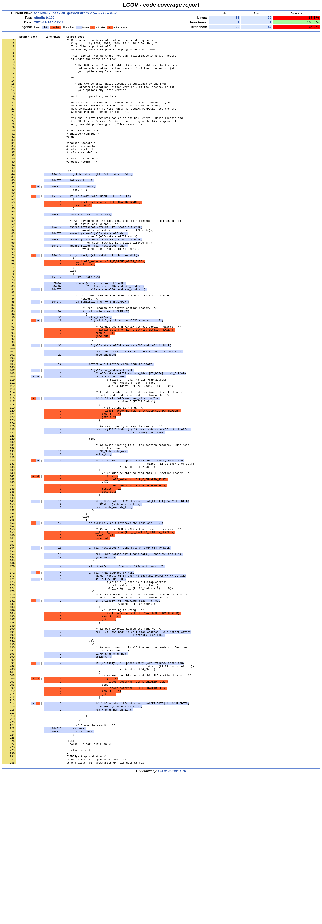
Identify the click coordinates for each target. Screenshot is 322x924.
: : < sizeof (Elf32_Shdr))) (78, 475)
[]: (48, 217)
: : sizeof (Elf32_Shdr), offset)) (98, 549)
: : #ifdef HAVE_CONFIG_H (50, 150)
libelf (54, 13)
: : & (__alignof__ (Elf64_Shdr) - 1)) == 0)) (87, 699)
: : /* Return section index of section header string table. (78, 41)
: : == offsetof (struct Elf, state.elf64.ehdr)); (78, 284)
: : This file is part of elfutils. (61, 49)
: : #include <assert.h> (49, 164)
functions (111, 13)
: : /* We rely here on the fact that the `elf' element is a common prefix (91, 258)
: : (34, 56)
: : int (36, 198)
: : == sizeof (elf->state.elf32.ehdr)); (70, 277)
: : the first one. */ (65, 531)
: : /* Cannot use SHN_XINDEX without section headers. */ (91, 385)
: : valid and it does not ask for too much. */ (86, 467)
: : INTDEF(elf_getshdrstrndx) (54, 901)
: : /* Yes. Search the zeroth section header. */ (79, 363)
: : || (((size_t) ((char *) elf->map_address (84, 448)
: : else (39, 318)
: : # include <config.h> (50, 153)
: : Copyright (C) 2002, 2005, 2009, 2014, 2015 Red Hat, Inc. (82, 45)
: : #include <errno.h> (48, 168)
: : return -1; (45, 221)
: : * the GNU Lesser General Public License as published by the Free (90, 71)
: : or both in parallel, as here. (60, 108)
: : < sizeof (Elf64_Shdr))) (78, 718)
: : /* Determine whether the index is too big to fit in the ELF (86, 348)
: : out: (38, 882)
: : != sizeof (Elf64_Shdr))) (79, 796)
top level (41, 13)
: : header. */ (50, 351)
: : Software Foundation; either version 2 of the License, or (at (88, 97)
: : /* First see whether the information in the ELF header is (95, 463)
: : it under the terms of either (59, 64)
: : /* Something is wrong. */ (73, 482)
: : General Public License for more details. (69, 127)
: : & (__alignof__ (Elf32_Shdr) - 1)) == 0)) (87, 456)
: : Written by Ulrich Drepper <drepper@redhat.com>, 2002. (79, 52)
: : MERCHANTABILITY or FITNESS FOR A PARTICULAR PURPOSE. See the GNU (89, 123)
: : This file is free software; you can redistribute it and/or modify (89, 60)
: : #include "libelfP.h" (50, 183)
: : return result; (47, 893)
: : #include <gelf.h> (48, 172)
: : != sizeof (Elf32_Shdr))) (79, 553)
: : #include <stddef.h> (49, 176)
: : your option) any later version (64, 79)
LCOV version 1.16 (172, 916)
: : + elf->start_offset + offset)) (80, 452)
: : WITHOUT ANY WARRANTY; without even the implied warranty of (83, 120)
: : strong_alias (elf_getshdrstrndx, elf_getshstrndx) (73, 908)
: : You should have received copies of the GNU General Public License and (92, 135)
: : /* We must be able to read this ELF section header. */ (96, 561)
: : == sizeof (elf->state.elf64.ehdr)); (70, 292)
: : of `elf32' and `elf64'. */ (60, 262)
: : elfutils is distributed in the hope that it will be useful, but (87, 116)
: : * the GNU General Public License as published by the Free (84, 93)
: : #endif (39, 157)
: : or (38, 86)
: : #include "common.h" (49, 187)
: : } (38, 243)
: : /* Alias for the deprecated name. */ (64, 904)
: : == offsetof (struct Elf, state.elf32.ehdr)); (78, 269)
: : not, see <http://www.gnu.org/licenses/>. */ (72, 142)
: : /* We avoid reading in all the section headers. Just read (95, 527)
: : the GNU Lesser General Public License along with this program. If (90, 138)
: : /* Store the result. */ (58, 863)
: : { (35, 206)
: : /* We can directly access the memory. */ (82, 505)
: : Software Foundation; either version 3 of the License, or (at (88, 75)
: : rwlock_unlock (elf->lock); (56, 886)
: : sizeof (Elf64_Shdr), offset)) (98, 792)
